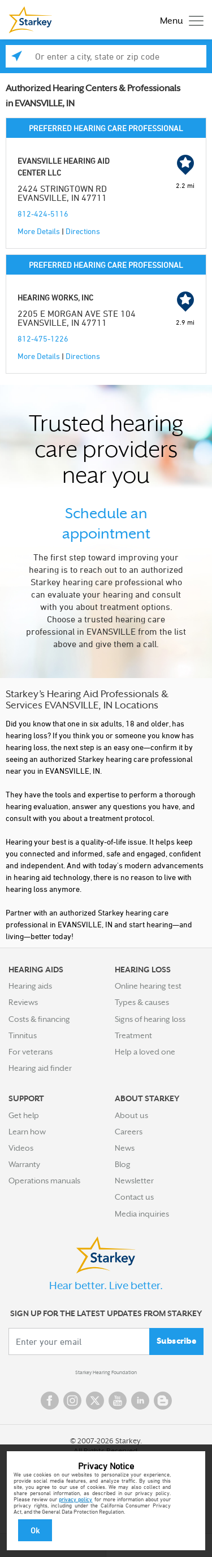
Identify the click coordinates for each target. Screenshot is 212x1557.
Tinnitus (22, 1035)
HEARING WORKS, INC (55, 297)
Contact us (134, 1196)
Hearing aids (30, 985)
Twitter (95, 1401)
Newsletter (134, 1180)
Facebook (50, 1401)
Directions (83, 231)
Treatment (133, 1035)
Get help (23, 1115)
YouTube (118, 1401)
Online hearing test (148, 985)
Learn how (27, 1131)
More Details (39, 231)
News (125, 1147)
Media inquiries (142, 1213)
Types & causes (142, 1002)
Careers (128, 1131)
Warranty (24, 1164)
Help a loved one (145, 1051)
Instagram (72, 1401)
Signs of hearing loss (150, 1019)
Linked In (140, 1401)
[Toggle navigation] (179, 20)
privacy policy (75, 1499)
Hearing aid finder (40, 1068)
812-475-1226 (43, 338)
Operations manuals (44, 1180)
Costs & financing (39, 1019)
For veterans (30, 1051)
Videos (20, 1147)
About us (131, 1115)
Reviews (23, 1002)
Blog (123, 1164)
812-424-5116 (43, 213)
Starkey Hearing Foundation (106, 1372)
